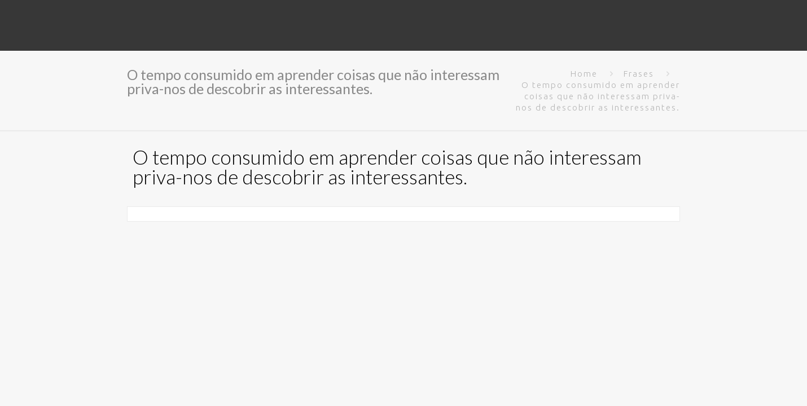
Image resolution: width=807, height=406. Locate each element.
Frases (639, 73)
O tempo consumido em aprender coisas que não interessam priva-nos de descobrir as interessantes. (598, 96)
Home (584, 73)
